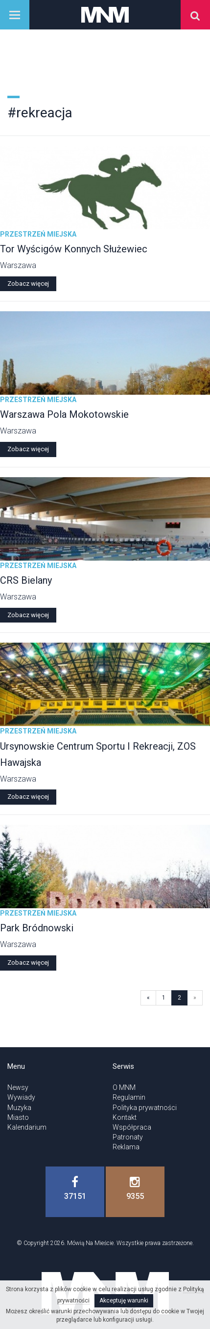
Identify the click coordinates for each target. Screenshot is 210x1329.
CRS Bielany (26, 580)
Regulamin (129, 1097)
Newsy (17, 1087)
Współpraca (132, 1127)
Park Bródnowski (36, 928)
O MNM (124, 1087)
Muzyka (19, 1108)
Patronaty (128, 1137)
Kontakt (125, 1117)
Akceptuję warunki (123, 1300)
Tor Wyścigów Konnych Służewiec (73, 249)
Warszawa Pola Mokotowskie (64, 414)
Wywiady (21, 1097)
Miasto (18, 1117)
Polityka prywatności (145, 1108)
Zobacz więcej (28, 283)
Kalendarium (27, 1127)
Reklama (126, 1147)
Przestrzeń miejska (38, 234)
